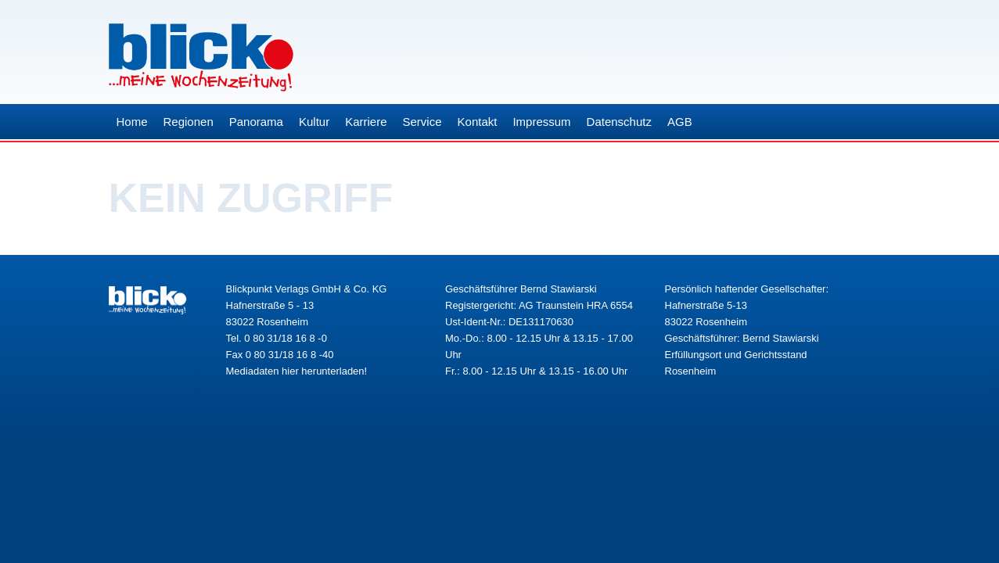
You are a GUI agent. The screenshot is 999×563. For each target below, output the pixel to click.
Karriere (365, 121)
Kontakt (478, 121)
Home (132, 121)
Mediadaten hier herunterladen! (297, 371)
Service (422, 121)
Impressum (541, 121)
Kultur (314, 121)
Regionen (189, 121)
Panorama (256, 121)
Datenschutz (619, 121)
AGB (679, 121)
